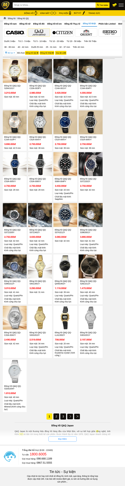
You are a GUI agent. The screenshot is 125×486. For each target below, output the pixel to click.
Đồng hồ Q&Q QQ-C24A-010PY (109, 85)
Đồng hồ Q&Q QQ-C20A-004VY (12, 277)
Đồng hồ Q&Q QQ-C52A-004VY (12, 135)
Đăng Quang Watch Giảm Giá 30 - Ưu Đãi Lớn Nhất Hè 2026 (28, 418)
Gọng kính (76, 451)
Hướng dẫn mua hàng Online (15, 451)
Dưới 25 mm (37, 47)
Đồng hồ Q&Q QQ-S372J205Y (61, 176)
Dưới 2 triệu (9, 41)
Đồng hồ (12, 18)
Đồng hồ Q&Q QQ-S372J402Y (85, 176)
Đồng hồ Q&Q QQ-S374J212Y (109, 176)
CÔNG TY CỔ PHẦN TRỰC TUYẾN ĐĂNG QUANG (62, 480)
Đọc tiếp (10, 426)
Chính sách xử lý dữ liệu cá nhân (46, 448)
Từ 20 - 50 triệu (74, 41)
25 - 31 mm (51, 46)
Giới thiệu (7, 441)
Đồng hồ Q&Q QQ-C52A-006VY (61, 135)
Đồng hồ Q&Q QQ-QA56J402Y (85, 226)
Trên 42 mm (78, 46)
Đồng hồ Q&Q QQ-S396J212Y (36, 226)
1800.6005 (38, 344)
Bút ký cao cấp (78, 455)
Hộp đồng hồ (77, 458)
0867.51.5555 (44, 352)
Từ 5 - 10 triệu (40, 41)
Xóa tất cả (61, 53)
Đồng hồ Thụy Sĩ (72, 24)
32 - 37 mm (64, 46)
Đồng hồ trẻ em (54, 24)
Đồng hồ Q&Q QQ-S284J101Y (12, 85)
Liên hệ (6, 454)
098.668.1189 (44, 348)
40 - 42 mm (23, 46)
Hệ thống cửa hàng (11, 448)
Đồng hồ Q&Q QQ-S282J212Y (109, 226)
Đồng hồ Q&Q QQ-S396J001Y (12, 226)
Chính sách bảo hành (41, 455)
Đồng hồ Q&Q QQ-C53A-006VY (109, 135)
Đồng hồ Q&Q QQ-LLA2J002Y (61, 277)
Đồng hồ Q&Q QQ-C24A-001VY (61, 85)
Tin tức (11, 410)
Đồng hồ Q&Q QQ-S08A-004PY (12, 176)
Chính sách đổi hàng (41, 458)
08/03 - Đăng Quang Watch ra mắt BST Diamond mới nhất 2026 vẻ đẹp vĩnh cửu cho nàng (88, 419)
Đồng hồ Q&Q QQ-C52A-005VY (36, 135)
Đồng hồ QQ (23, 18)
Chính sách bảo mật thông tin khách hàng (49, 445)
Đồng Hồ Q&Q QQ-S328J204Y (109, 277)
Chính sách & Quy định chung (45, 442)
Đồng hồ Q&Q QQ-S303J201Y (85, 277)
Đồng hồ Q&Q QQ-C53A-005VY (85, 135)
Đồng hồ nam (10, 24)
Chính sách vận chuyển (42, 461)
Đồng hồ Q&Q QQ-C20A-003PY (36, 85)
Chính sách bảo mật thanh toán (45, 451)
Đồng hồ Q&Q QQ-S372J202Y (36, 176)
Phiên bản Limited (107, 24)
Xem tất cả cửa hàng (106, 464)
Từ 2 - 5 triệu (24, 41)
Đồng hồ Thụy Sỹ (79, 461)
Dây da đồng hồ (79, 448)
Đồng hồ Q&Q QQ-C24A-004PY (85, 85)
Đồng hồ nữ (24, 24)
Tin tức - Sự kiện (62, 361)
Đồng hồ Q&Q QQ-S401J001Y (61, 226)
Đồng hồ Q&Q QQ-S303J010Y (36, 277)
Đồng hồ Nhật (89, 23)
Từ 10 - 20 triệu (56, 41)
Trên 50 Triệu (90, 41)
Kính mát (76, 445)
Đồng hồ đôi (39, 24)
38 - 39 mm (9, 46)
